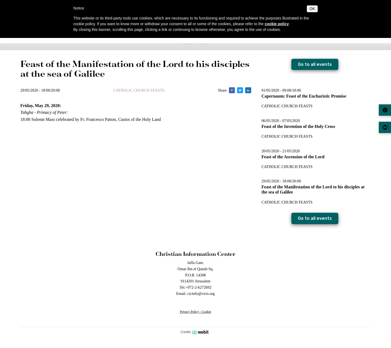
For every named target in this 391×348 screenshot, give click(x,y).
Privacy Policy (189, 312)
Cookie (206, 312)
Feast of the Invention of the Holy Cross (298, 126)
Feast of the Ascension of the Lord (292, 156)
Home (187, 43)
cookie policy (277, 24)
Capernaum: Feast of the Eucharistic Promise (303, 96)
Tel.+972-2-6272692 (195, 287)
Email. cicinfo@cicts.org (195, 293)
